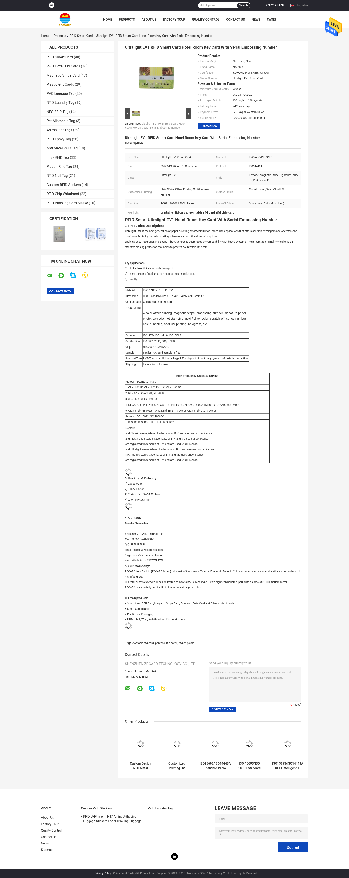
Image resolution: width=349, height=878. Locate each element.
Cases (272, 19)
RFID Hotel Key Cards (63, 66)
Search (243, 5)
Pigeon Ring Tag (59, 166)
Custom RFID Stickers (64, 185)
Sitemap (47, 850)
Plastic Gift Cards (60, 84)
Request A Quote (274, 5)
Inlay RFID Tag (58, 157)
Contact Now (209, 126)
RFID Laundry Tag (60, 103)
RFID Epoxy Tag (59, 139)
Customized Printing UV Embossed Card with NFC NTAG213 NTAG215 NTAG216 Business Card (176, 766)
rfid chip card (187, 643)
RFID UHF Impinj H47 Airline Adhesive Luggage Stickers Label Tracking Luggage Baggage (112, 819)
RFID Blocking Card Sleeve (67, 203)
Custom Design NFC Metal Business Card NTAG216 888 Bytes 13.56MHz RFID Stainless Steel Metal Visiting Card (140, 766)
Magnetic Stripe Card (63, 75)
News (256, 19)
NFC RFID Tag (57, 112)
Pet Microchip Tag (61, 121)
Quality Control (205, 19)
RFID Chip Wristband (63, 194)
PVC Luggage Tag (61, 93)
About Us (149, 19)
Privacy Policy (103, 873)
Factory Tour (174, 19)
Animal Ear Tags (59, 130)
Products (127, 19)
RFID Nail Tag (57, 176)
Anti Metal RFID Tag (62, 148)
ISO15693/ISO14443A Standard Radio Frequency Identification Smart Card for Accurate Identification (215, 766)
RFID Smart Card (81, 36)
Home (107, 19)
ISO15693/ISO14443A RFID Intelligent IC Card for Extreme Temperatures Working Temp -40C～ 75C (287, 766)
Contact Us (235, 19)
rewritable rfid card (143, 643)
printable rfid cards (166, 643)
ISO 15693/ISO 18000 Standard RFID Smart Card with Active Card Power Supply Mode (249, 766)
